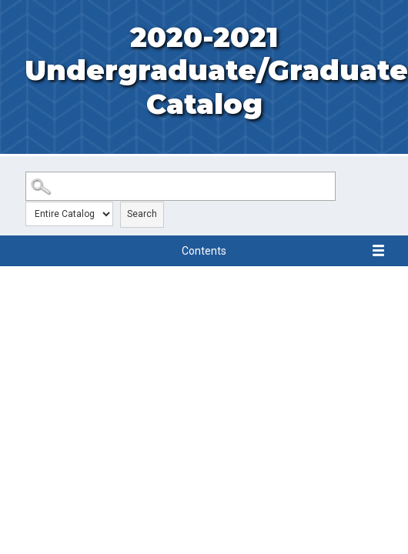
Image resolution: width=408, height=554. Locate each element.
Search (142, 214)
